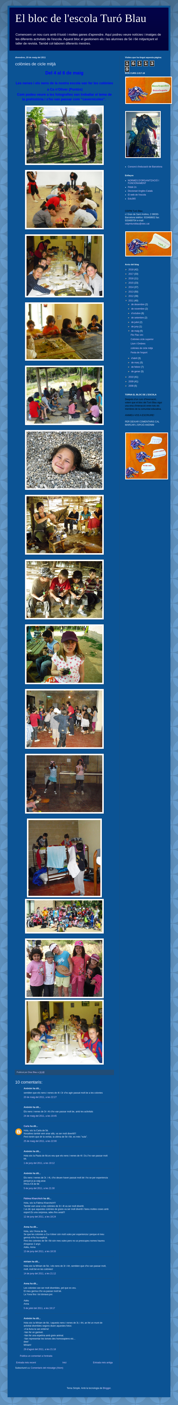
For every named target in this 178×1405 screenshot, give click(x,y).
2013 (131, 291)
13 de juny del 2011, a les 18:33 (40, 1251)
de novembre (138, 308)
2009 (131, 381)
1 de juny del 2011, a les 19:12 (39, 1163)
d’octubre (136, 313)
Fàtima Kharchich (33, 1198)
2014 (131, 287)
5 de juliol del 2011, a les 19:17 (39, 1308)
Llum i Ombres (138, 343)
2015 (131, 282)
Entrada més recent (26, 1362)
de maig (135, 331)
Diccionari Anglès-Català (140, 191)
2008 (131, 386)
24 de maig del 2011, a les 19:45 (40, 1116)
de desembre (138, 304)
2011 (131, 300)
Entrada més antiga (103, 1362)
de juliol (135, 322)
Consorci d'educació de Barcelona (145, 166)
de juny (135, 326)
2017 (131, 274)
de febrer (136, 367)
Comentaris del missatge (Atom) (47, 1368)
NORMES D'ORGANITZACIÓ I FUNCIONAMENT (143, 182)
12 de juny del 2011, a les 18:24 (40, 1216)
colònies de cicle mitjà (142, 348)
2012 (131, 296)
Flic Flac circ (137, 335)
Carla (26, 1126)
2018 (131, 269)
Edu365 (132, 198)
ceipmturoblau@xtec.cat (137, 223)
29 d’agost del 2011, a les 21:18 (40, 1349)
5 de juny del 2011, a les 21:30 (39, 1188)
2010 (131, 377)
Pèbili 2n (132, 187)
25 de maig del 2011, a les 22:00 (40, 1141)
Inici (64, 1362)
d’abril (134, 358)
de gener (136, 371)
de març (135, 362)
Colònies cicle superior (142, 339)
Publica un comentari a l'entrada (36, 1356)
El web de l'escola (137, 194)
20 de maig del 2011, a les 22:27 (40, 1097)
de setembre (137, 317)
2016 (131, 278)
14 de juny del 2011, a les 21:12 (40, 1273)
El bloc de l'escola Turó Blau (80, 18)
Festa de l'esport (139, 352)
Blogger (107, 1388)
